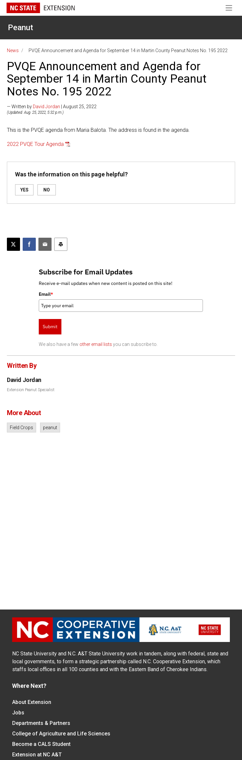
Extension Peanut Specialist (31, 390)
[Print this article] (60, 244)
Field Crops (21, 427)
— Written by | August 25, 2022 (52, 106)
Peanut (20, 27)
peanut (50, 427)
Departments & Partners (41, 723)
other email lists (95, 344)
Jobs (18, 713)
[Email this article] (45, 244)
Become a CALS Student (41, 744)
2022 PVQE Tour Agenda (35, 144)
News (13, 50)
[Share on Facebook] (29, 244)
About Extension (31, 702)
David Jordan (46, 106)
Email (46, 294)
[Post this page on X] (13, 244)
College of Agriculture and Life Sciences (61, 733)
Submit (50, 327)
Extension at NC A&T (37, 754)
